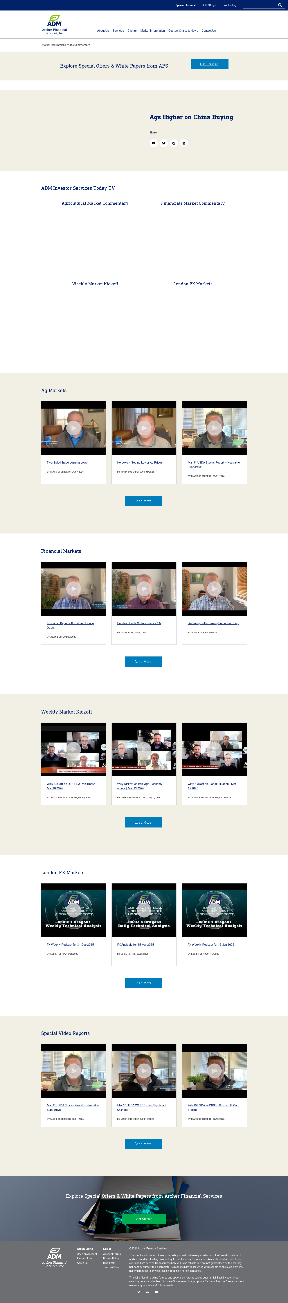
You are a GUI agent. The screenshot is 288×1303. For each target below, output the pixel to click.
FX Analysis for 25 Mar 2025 (135, 944)
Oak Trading (229, 5)
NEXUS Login (209, 5)
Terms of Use (111, 1267)
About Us (82, 1262)
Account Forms (112, 1254)
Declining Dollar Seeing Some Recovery (213, 623)
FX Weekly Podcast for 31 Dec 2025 (70, 944)
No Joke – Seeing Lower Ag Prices (140, 462)
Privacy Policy (111, 1258)
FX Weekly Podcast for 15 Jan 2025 (211, 944)
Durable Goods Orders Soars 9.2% (139, 623)
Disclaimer (109, 1262)
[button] (154, 143)
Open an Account (185, 5)
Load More (143, 501)
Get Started (209, 64)
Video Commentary (78, 44)
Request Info (84, 1258)
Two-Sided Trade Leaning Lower (68, 462)
